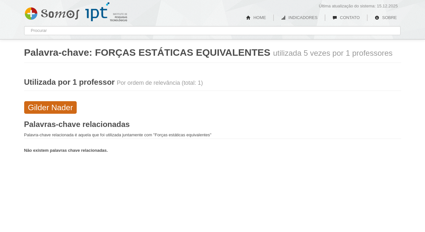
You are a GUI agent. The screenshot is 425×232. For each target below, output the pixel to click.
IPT (106, 12)
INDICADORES (299, 17)
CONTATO (346, 17)
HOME (256, 17)
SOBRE (386, 17)
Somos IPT (52, 12)
